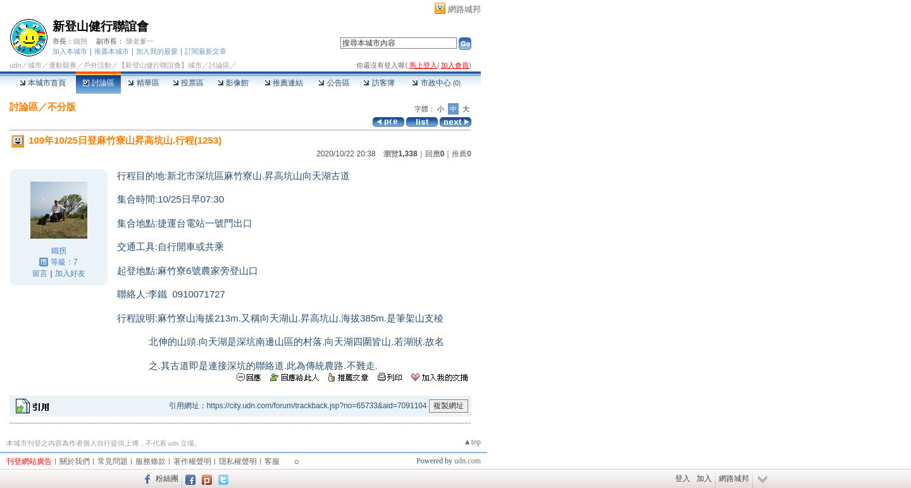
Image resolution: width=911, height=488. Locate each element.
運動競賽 (63, 65)
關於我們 (74, 461)
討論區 (98, 82)
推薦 (461, 153)
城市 (35, 65)
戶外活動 (97, 65)
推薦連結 (283, 82)
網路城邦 (464, 9)
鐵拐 (80, 41)
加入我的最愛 (157, 51)
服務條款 (150, 461)
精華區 (143, 82)
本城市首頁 (43, 82)
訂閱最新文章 (205, 51)
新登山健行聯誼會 (101, 26)
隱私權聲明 (238, 461)
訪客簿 (378, 82)
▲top (472, 441)
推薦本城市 (111, 51)
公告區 (333, 82)
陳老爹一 (140, 41)
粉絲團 (167, 478)
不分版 (61, 106)
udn (15, 65)
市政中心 (436, 82)
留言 (39, 273)
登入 (682, 478)
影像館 (233, 82)
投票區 (188, 82)
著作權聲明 (192, 461)
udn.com (467, 460)
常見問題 (112, 461)
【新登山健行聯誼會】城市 (160, 65)
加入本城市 (70, 51)
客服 (272, 461)
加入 (704, 478)
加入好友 (70, 273)
